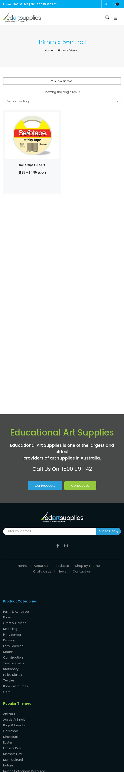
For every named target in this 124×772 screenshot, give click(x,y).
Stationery (11, 669)
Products (62, 565)
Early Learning (13, 646)
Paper (7, 617)
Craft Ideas (42, 571)
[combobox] (62, 101)
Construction (13, 657)
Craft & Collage (14, 623)
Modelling (10, 629)
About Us (41, 565)
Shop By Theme (87, 565)
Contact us (82, 571)
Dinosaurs (10, 737)
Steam (8, 652)
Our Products (45, 485)
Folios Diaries (12, 675)
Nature (8, 765)
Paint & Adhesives (16, 611)
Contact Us (80, 485)
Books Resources (15, 686)
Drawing (9, 640)
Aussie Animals (14, 719)
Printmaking (12, 634)
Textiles (8, 680)
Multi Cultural (13, 760)
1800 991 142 (77, 468)
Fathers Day (12, 748)
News (62, 571)
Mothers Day (12, 754)
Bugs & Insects (14, 725)
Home (22, 565)
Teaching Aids (13, 663)
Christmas (11, 731)
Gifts (6, 692)
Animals (9, 714)
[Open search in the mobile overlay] (107, 17)
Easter (7, 742)
